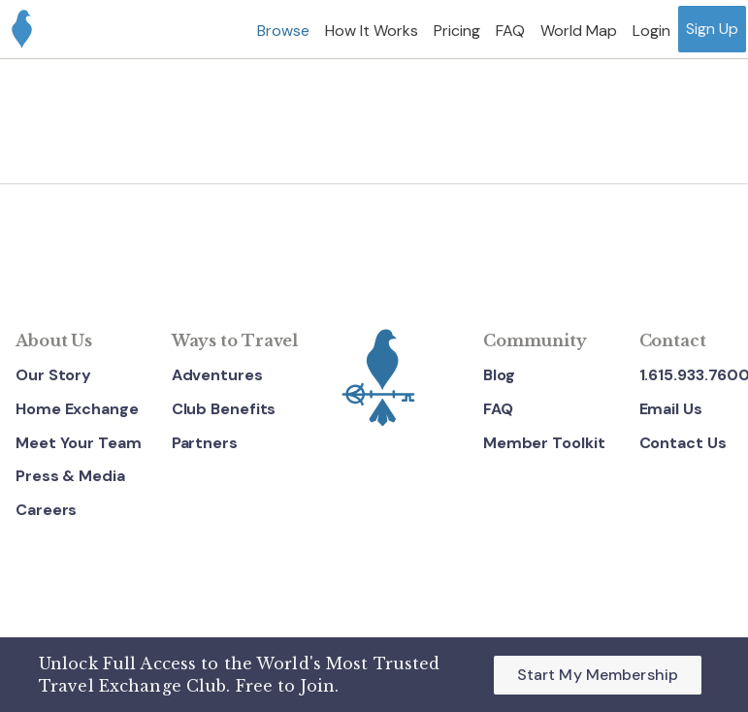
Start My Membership (597, 674)
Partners (205, 443)
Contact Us (683, 443)
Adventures (217, 375)
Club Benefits (224, 409)
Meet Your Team (79, 443)
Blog (499, 375)
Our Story (53, 375)
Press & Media (70, 476)
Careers (46, 510)
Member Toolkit (544, 443)
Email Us (670, 409)
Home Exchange (77, 409)
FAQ (498, 409)
